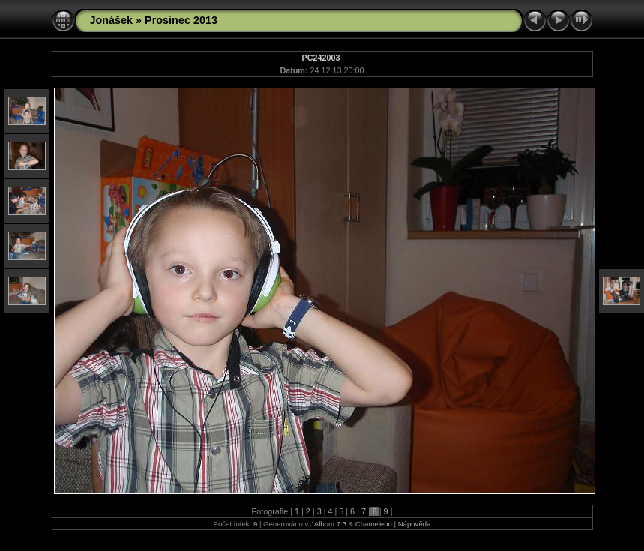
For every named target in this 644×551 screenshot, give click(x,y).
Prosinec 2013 (181, 20)
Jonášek (111, 20)
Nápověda (414, 524)
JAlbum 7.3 (328, 524)
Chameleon (373, 524)
